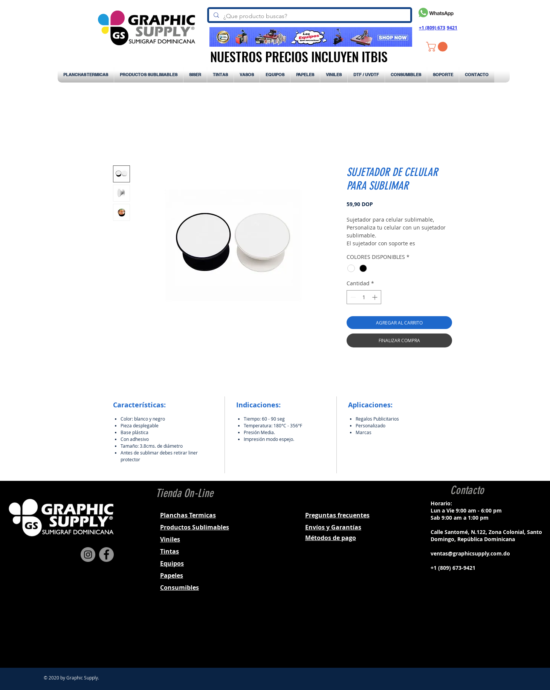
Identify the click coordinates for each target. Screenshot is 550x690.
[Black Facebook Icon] (456, 635)
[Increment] (375, 297)
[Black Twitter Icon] (476, 635)
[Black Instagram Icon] (466, 635)
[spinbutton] (364, 297)
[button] (438, 47)
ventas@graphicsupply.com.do (470, 553)
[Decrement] (352, 297)
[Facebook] (106, 554)
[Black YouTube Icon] (486, 635)
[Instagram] (88, 554)
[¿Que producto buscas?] (308, 16)
